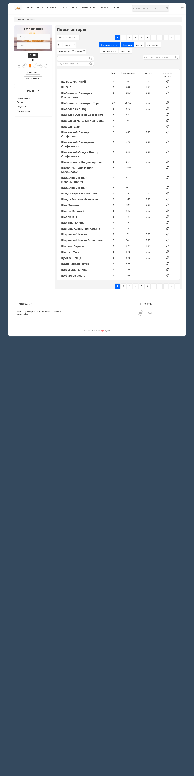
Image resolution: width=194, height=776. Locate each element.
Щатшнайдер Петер (75, 263)
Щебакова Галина (74, 269)
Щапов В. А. (69, 217)
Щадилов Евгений (74, 187)
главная (20, 311)
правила (57, 311)
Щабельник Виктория (80, 103)
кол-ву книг (153, 45)
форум (28, 311)
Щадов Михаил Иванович (79, 199)
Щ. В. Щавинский (73, 81)
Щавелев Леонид (73, 109)
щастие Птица (71, 258)
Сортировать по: (109, 45)
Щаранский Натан (74, 234)
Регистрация (32, 72)
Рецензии (22, 106)
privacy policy (22, 314)
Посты (20, 102)
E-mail (145, 313)
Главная (29, 8)
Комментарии (24, 98)
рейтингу (125, 50)
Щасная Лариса (72, 246)
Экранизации (24, 111)
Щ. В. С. (66, 87)
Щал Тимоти (70, 205)
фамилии (127, 45)
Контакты (117, 8)
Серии (74, 8)
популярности (109, 50)
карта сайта (47, 311)
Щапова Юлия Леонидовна (80, 228)
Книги (40, 8)
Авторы (63, 8)
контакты (36, 311)
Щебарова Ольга (73, 275)
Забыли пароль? (33, 79)
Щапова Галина (72, 222)
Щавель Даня (71, 126)
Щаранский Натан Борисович (82, 240)
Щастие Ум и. (70, 252)
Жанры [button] (50, 8)
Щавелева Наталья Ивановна (82, 120)
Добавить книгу (89, 8)
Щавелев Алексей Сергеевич (82, 114)
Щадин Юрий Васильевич (80, 193)
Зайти (33, 55)
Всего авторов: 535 (68, 37)
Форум (104, 8)
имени (139, 45)
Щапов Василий (72, 211)
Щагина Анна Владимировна (81, 162)
